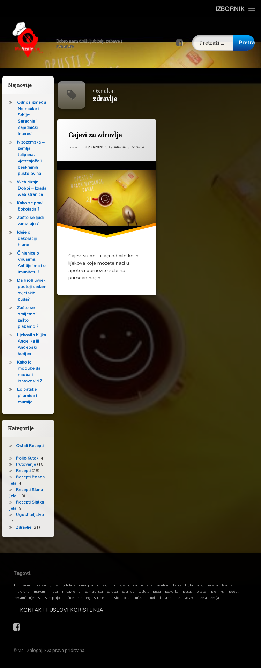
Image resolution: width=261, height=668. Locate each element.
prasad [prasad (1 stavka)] (187, 591)
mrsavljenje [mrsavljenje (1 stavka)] (71, 591)
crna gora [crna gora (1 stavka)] (86, 584)
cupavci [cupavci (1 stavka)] (103, 584)
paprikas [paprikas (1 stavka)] (128, 591)
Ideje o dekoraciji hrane (24, 238)
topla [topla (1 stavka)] (126, 597)
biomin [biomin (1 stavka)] (28, 584)
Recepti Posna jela (24, 480)
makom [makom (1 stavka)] (39, 591)
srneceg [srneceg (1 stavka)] (84, 597)
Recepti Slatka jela (24, 505)
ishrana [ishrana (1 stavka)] (146, 584)
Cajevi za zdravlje (95, 135)
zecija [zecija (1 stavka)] (214, 597)
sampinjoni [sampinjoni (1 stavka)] (54, 597)
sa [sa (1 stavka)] (39, 597)
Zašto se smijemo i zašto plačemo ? (25, 316)
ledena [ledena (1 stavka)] (212, 584)
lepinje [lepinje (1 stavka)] (227, 584)
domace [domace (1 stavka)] (119, 584)
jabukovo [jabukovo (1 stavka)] (162, 584)
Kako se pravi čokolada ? (28, 206)
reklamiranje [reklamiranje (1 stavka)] (24, 597)
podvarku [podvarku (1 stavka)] (172, 591)
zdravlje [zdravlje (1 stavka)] (190, 597)
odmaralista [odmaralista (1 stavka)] (94, 591)
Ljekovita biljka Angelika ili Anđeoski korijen (29, 344)
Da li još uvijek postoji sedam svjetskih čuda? (29, 289)
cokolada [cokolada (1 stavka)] (69, 584)
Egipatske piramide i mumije (25, 395)
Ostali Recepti (27, 445)
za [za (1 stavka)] (179, 597)
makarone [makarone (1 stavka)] (21, 591)
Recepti (21, 471)
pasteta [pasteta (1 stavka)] (143, 591)
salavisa (120, 147)
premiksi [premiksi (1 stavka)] (218, 591)
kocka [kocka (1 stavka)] (189, 584)
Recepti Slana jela (23, 492)
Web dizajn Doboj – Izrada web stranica (29, 188)
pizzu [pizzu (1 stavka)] (157, 591)
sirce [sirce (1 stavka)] (70, 597)
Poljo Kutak (25, 458)
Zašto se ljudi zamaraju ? (28, 220)
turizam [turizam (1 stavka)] (140, 597)
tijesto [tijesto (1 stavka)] (114, 597)
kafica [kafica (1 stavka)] (177, 584)
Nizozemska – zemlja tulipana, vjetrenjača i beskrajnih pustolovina (28, 157)
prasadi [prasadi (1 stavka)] (201, 591)
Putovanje (23, 464)
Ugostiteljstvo (28, 515)
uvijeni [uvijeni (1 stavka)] (155, 597)
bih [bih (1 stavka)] (16, 584)
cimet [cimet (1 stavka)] (54, 584)
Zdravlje (138, 146)
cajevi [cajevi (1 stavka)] (41, 584)
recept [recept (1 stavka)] (233, 591)
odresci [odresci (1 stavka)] (112, 591)
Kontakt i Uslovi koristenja (121, 609)
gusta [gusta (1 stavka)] (132, 584)
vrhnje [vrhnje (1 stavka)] (169, 597)
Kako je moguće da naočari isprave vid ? (27, 371)
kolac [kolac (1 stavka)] (200, 584)
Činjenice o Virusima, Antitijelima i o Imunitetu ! (29, 262)
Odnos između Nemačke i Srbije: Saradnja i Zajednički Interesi (29, 118)
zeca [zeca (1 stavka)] (203, 597)
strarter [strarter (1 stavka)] (99, 597)
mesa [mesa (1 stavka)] (53, 591)
